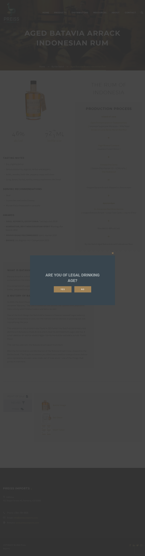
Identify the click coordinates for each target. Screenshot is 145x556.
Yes (63, 289)
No (82, 289)
